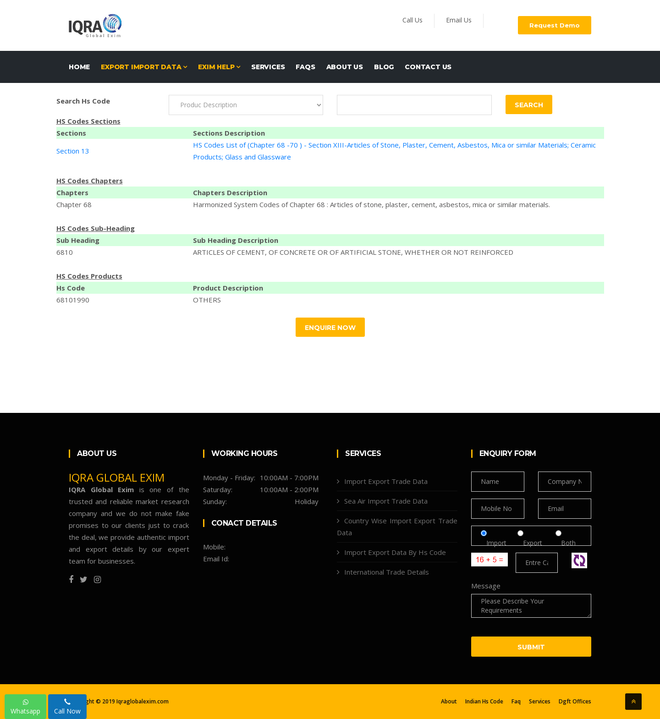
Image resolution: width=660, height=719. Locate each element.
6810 (64, 252)
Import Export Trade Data (386, 481)
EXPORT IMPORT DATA (144, 67)
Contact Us (428, 67)
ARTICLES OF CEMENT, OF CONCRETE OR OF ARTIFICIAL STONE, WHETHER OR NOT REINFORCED (353, 252)
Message (485, 585)
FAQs (305, 67)
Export (533, 542)
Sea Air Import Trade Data (386, 500)
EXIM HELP (219, 67)
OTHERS (207, 299)
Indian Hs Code (484, 701)
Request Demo (554, 25)
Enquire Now (330, 328)
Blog (384, 67)
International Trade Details (386, 571)
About (449, 701)
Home (79, 67)
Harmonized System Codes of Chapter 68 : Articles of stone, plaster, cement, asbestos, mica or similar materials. (371, 204)
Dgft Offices (575, 701)
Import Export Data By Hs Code (395, 552)
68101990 (72, 299)
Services (268, 67)
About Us (344, 67)
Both (566, 542)
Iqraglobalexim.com (142, 701)
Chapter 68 (74, 204)
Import (496, 542)
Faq (516, 701)
